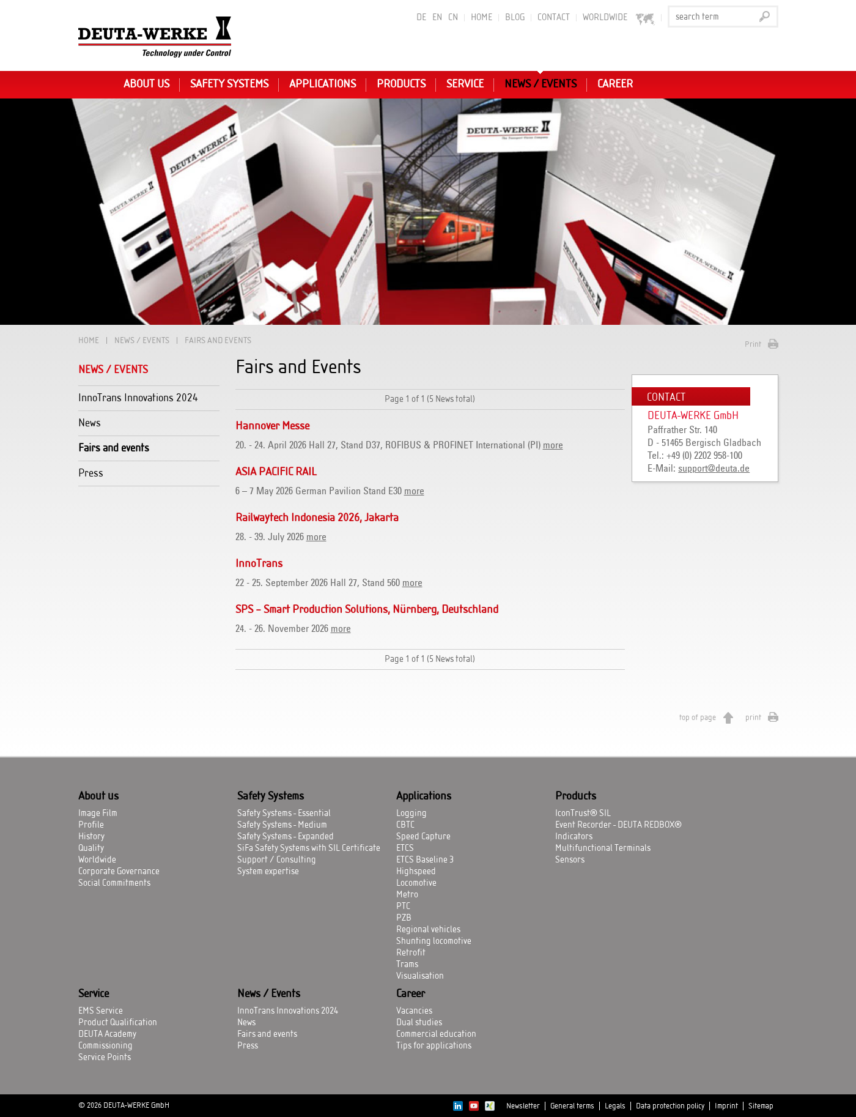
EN (437, 18)
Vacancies (414, 1011)
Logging (411, 813)
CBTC (405, 825)
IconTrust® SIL (583, 813)
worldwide (619, 18)
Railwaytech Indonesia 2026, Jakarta (317, 518)
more (553, 445)
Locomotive (416, 883)
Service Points (104, 1058)
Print (753, 344)
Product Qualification (117, 1023)
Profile (91, 825)
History (91, 837)
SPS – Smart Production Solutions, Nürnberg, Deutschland (366, 610)
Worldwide (97, 860)
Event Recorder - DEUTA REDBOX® (618, 825)
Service (465, 84)
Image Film (97, 813)
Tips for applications (433, 1046)
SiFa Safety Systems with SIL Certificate (308, 848)
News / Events (540, 84)
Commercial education (436, 1034)
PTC (403, 906)
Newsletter (523, 1106)
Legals (615, 1106)
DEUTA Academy (107, 1034)
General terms (572, 1106)
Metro (407, 895)
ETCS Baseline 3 (425, 860)
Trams (407, 965)
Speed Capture (423, 837)
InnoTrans (258, 564)
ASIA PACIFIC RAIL (276, 472)
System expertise (268, 872)
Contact (553, 18)
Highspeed (416, 872)
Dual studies (419, 1023)
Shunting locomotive (433, 941)
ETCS (405, 848)
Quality (91, 848)
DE (421, 18)
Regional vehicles (428, 930)
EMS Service (100, 1011)
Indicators (573, 837)
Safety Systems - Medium (282, 825)
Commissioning (105, 1046)
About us (146, 84)
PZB (403, 918)
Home (481, 18)
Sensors (570, 860)
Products (401, 84)
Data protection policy (670, 1106)
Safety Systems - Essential (284, 813)
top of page (697, 717)
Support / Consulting (276, 860)
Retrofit (411, 953)
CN (453, 18)
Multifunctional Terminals (603, 848)
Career (615, 84)
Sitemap (760, 1106)
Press (90, 473)
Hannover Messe (272, 426)
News (89, 423)
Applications (322, 84)
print (753, 717)
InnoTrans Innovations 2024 (138, 398)
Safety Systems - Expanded (285, 837)
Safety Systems (229, 84)
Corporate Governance (119, 872)
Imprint (726, 1106)
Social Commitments (114, 883)
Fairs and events (113, 448)
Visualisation (420, 976)
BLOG (515, 18)
